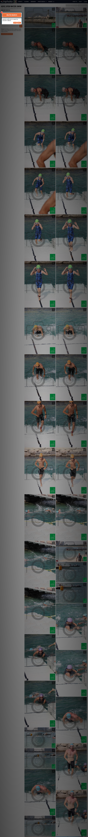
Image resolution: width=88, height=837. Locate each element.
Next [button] (19, 22)
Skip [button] (15, 22)
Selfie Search (11, 15)
